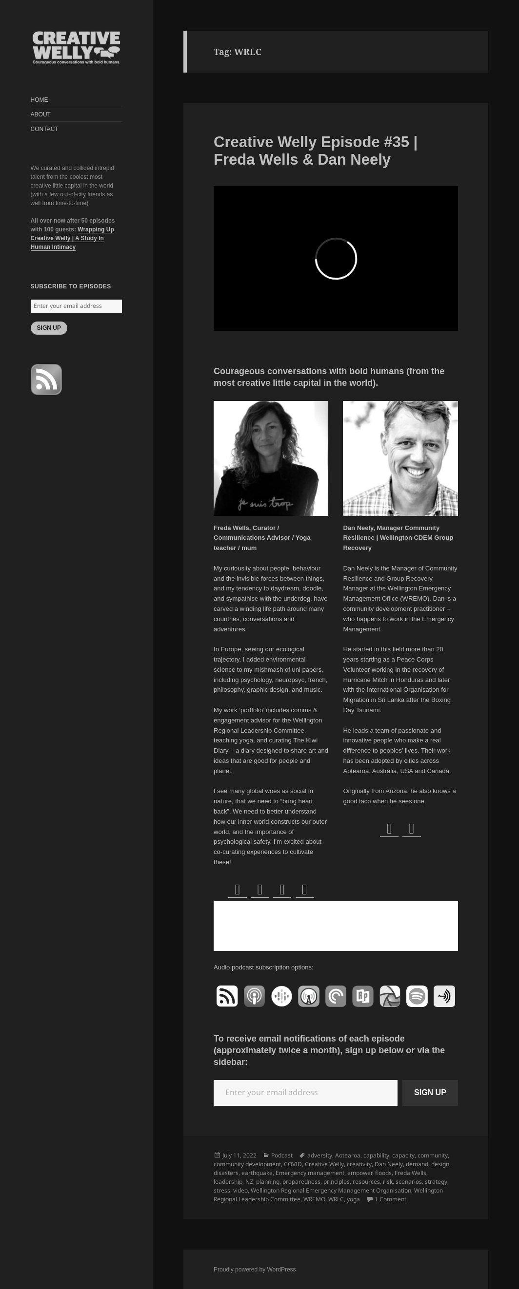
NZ (249, 1181)
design (440, 1164)
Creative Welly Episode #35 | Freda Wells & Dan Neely (316, 150)
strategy (436, 1181)
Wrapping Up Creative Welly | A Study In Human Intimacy (72, 238)
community (433, 1155)
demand (417, 1164)
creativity (359, 1164)
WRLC (336, 1199)
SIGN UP (49, 327)
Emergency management (310, 1173)
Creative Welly (324, 1164)
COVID (293, 1164)
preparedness (301, 1181)
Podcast (282, 1155)
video (240, 1190)
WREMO (314, 1199)
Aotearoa (347, 1155)
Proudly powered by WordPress (255, 1269)
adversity (319, 1155)
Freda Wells (410, 1173)
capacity (403, 1155)
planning (267, 1181)
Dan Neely (389, 1164)
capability (376, 1155)
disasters (226, 1173)
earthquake (257, 1173)
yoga (353, 1199)
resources (366, 1181)
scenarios (409, 1181)
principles (336, 1181)
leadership (228, 1181)
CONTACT (45, 129)
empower (359, 1173)
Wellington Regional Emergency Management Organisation (331, 1190)
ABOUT (41, 114)
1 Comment (390, 1199)
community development (247, 1164)
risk (388, 1181)
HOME (39, 99)
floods (383, 1173)
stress (222, 1190)
